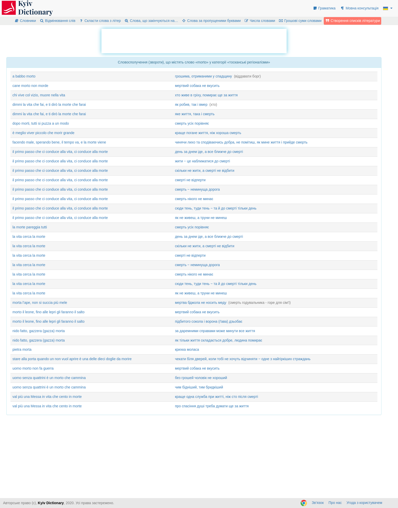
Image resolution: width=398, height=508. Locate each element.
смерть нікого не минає (194, 199)
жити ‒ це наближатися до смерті (202, 161)
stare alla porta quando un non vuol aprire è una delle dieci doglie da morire (72, 359)
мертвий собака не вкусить (197, 86)
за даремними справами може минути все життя (215, 331)
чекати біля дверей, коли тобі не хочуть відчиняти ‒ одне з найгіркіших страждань (243, 359)
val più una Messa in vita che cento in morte (47, 397)
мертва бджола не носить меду (200, 303)
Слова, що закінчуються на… (151, 21)
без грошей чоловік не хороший (201, 378)
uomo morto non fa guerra (33, 368)
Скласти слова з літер (100, 21)
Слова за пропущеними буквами (211, 21)
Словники (25, 21)
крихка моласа (187, 349)
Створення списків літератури (352, 21)
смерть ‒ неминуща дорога (197, 189)
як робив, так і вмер (191, 104)
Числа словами (259, 21)
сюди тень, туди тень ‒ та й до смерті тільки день (215, 208)
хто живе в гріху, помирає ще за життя (206, 95)
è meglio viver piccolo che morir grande (43, 133)
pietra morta (22, 349)
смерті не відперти (190, 180)
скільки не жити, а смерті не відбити (204, 170)
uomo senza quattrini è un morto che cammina (49, 378)
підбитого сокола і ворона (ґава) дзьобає (208, 321)
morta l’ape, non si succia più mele (39, 303)
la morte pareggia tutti (29, 227)
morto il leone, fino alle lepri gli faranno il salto (48, 312)
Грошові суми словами (300, 21)
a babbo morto (23, 76)
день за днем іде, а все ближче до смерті (209, 152)
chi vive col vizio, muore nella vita (38, 95)
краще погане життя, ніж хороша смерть (208, 133)
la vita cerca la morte (28, 237)
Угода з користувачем (364, 503)
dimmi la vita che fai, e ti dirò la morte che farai (49, 104)
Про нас (335, 503)
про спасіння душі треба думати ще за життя (212, 406)
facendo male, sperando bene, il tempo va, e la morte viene (59, 142)
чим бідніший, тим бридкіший (199, 387)
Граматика (324, 8)
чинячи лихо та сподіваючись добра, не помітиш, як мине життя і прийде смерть (241, 142)
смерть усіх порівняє (192, 123)
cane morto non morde (30, 86)
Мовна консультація (359, 8)
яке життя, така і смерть (195, 114)
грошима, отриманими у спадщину (203, 76)
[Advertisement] (194, 40)
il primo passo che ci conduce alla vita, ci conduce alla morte (60, 152)
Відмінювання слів (57, 21)
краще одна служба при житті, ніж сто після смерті (216, 397)
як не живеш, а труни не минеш (201, 218)
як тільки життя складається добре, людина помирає (218, 340)
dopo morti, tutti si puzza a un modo (40, 123)
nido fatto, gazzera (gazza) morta (38, 331)
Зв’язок (318, 503)
